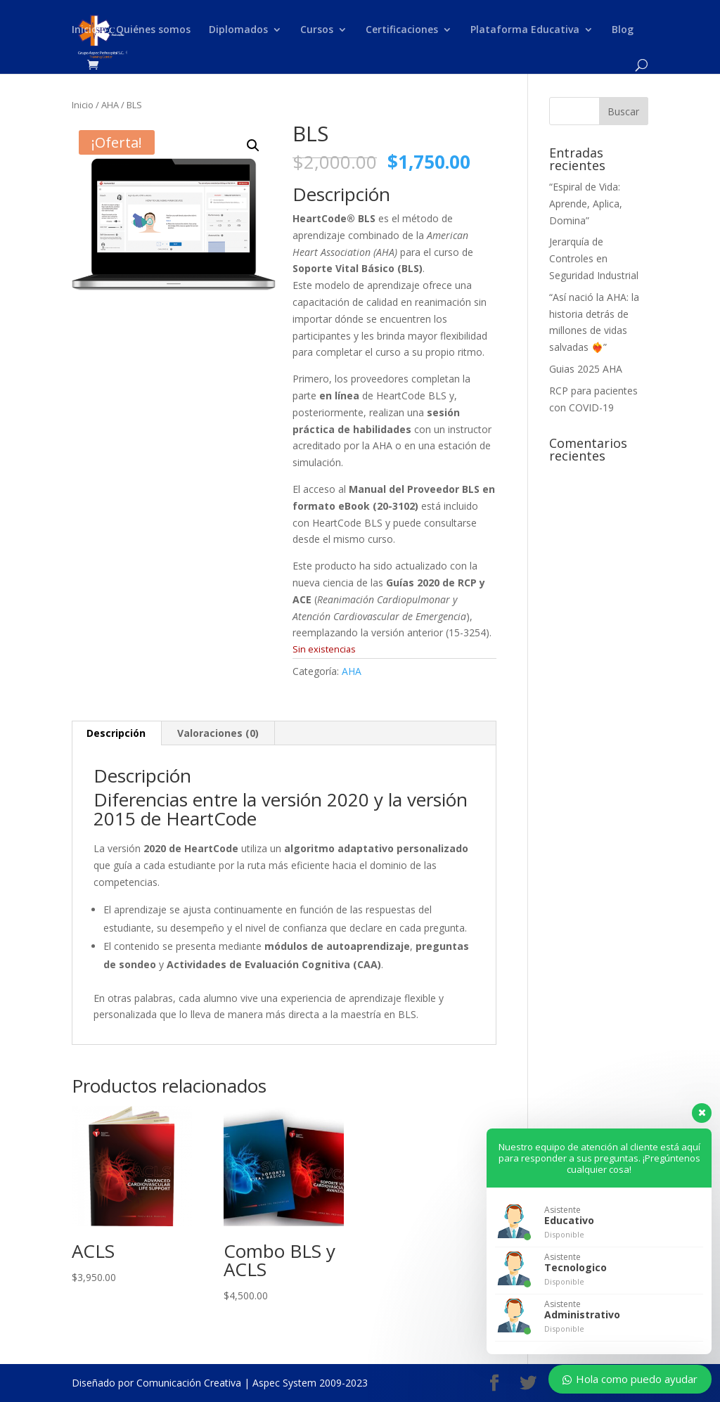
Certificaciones (402, 30)
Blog (623, 30)
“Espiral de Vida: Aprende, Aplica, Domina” (585, 203)
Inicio (85, 30)
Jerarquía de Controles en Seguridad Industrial (593, 258)
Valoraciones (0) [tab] (218, 733)
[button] (253, 145)
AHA (110, 104)
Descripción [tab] (116, 733)
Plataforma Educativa (524, 30)
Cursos (316, 30)
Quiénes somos (153, 30)
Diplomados (238, 30)
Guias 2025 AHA (585, 368)
